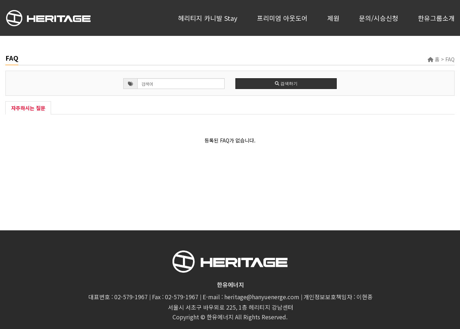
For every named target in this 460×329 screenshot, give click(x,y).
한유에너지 (220, 316)
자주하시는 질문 (28, 108)
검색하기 (286, 83)
